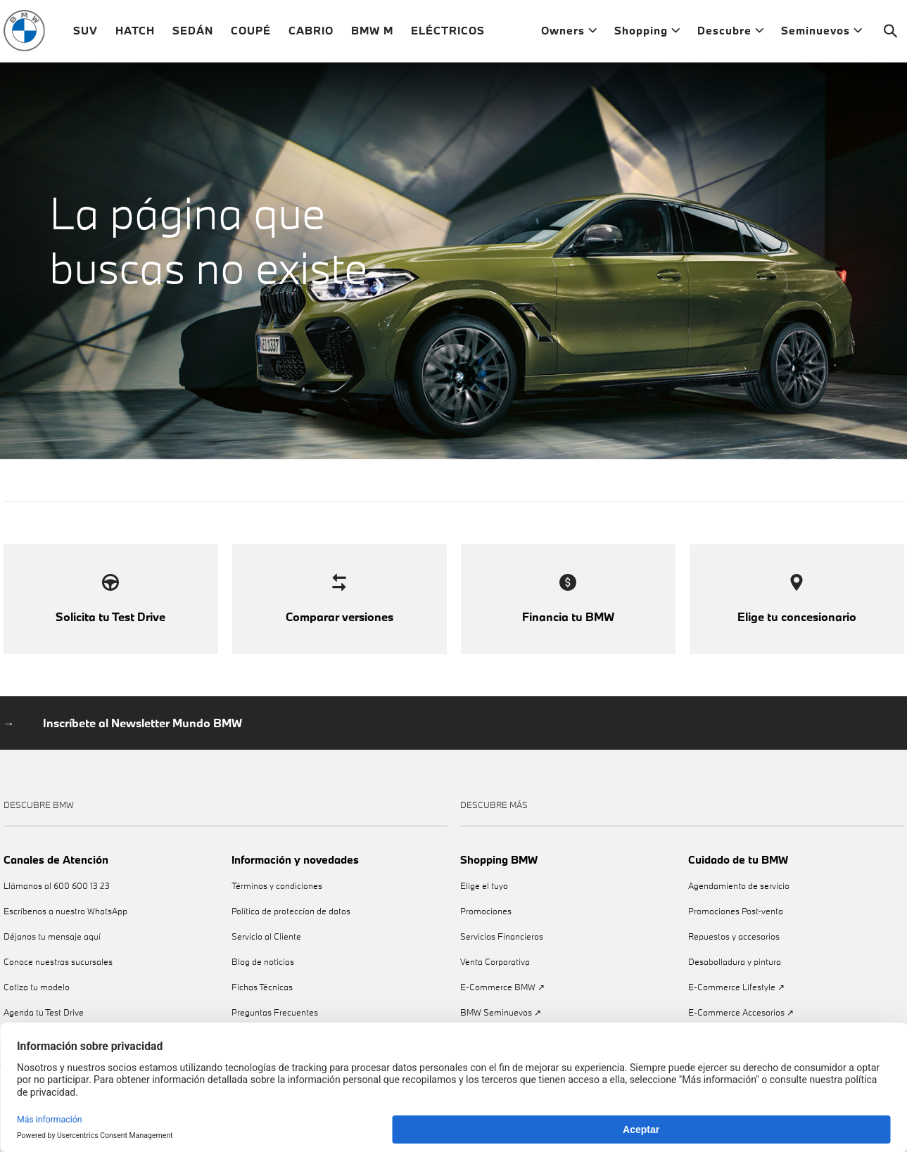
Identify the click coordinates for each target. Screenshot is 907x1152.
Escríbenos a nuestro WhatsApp (65, 934)
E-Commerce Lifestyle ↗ (736, 1010)
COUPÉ (251, 34)
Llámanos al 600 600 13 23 (57, 909)
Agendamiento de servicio (738, 909)
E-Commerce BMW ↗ (502, 1010)
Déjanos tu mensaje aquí (52, 960)
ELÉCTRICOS (448, 34)
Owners (569, 34)
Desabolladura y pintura (734, 985)
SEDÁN (192, 34)
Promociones (486, 934)
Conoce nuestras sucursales (58, 985)
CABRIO (311, 34)
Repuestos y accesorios (734, 960)
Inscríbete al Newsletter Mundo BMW (142, 746)
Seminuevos (821, 34)
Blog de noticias (262, 985)
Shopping (647, 34)
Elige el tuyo (484, 909)
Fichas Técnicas (262, 1010)
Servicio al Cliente (266, 960)
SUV (85, 34)
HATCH (135, 34)
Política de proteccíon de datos (290, 934)
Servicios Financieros (501, 960)
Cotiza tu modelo (37, 1010)
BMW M (372, 34)
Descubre (730, 34)
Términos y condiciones (276, 909)
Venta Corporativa (495, 985)
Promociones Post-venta (735, 934)
